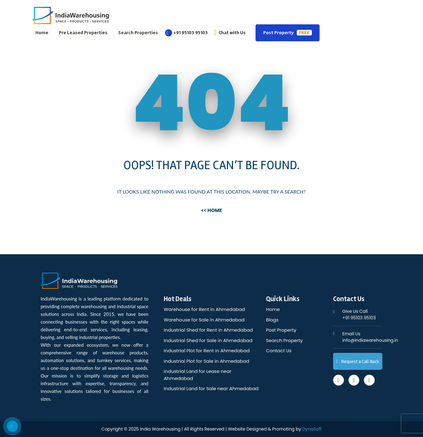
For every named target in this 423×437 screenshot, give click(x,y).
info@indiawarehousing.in (370, 337)
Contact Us (279, 350)
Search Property (284, 340)
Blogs (272, 320)
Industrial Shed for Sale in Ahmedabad (208, 340)
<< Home (211, 210)
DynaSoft (312, 429)
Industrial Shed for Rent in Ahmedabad (208, 330)
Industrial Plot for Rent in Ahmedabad (207, 350)
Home (41, 33)
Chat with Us (230, 33)
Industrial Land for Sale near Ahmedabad (211, 388)
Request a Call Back (358, 361)
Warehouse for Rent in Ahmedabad (204, 309)
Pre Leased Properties (83, 33)
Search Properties (138, 33)
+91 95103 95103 (186, 33)
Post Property (287, 33)
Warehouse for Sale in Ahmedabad (204, 320)
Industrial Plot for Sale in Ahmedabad (206, 361)
